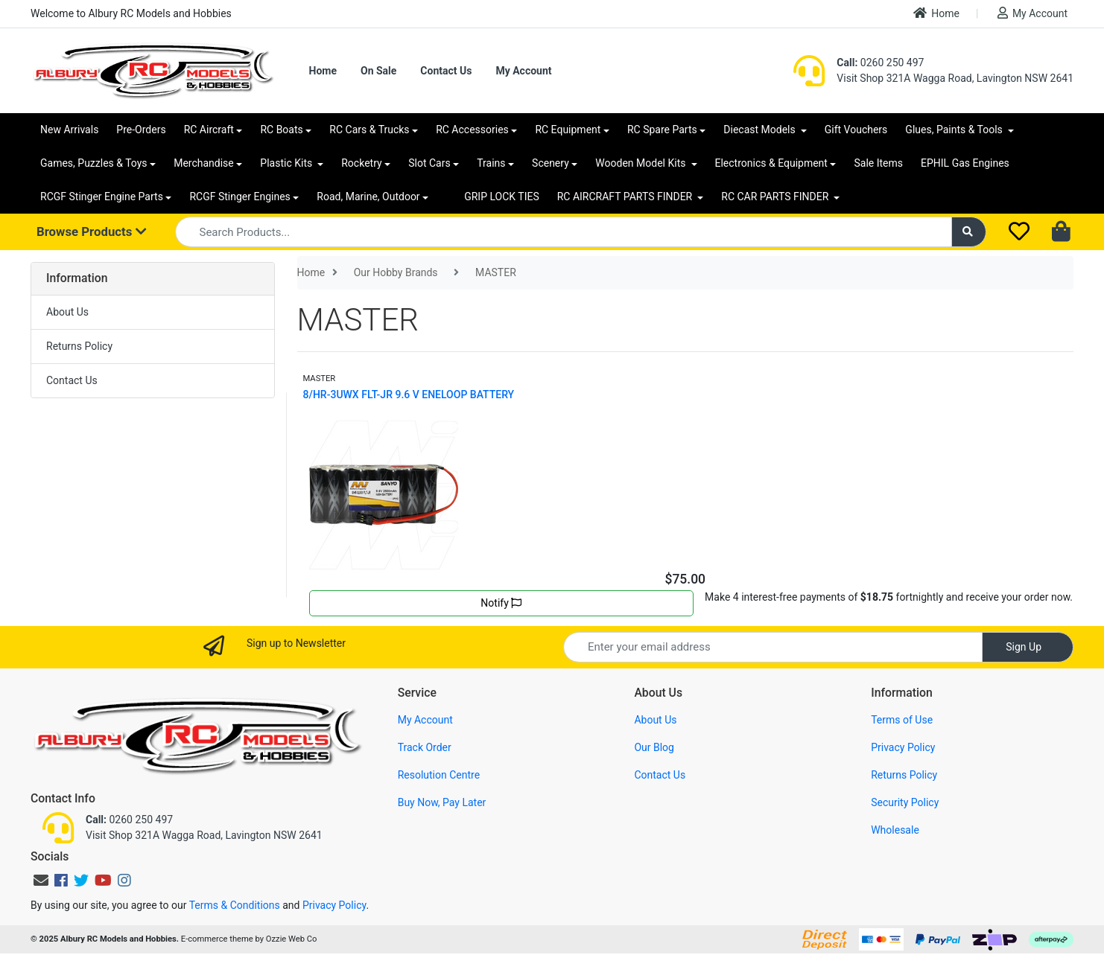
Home (936, 13)
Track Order (424, 747)
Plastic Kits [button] (287, 163)
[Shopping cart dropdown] (1062, 232)
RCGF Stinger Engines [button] (239, 196)
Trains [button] (491, 163)
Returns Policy (79, 346)
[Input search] (563, 232)
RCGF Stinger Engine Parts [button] (101, 196)
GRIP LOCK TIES (501, 196)
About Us (67, 312)
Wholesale (895, 830)
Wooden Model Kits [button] (641, 163)
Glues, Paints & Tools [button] (955, 129)
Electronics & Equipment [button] (771, 163)
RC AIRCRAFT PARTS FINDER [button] (626, 196)
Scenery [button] (550, 163)
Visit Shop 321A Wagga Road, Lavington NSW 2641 (955, 78)
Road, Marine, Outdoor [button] (368, 196)
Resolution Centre (439, 775)
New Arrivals (69, 129)
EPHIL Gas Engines (965, 163)
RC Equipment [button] (567, 129)
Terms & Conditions (234, 905)
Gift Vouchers (856, 129)
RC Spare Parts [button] (662, 129)
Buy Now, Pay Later (442, 802)
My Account (1032, 13)
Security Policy (905, 802)
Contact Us (446, 71)
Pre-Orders (140, 129)
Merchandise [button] (204, 163)
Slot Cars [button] (429, 163)
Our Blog (654, 747)
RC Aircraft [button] (209, 129)
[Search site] (969, 232)
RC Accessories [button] (472, 129)
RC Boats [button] (281, 129)
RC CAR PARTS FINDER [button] (776, 196)
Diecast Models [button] (760, 129)
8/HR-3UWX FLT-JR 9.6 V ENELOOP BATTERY (409, 394)
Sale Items (878, 163)
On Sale (378, 71)
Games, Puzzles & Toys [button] (93, 163)
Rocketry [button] (361, 163)
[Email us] (41, 880)
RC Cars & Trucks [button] (369, 129)
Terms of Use (902, 720)
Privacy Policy (903, 747)
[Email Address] (773, 647)
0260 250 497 (880, 62)
